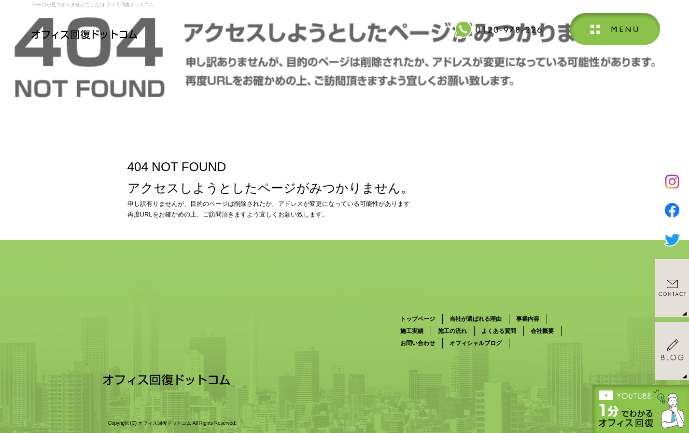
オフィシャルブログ (476, 343)
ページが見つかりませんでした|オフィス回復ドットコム (93, 4)
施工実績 (411, 331)
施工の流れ (452, 331)
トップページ (417, 319)
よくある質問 (498, 331)
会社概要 (542, 331)
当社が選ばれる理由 (476, 319)
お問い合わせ (417, 343)
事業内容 (527, 319)
